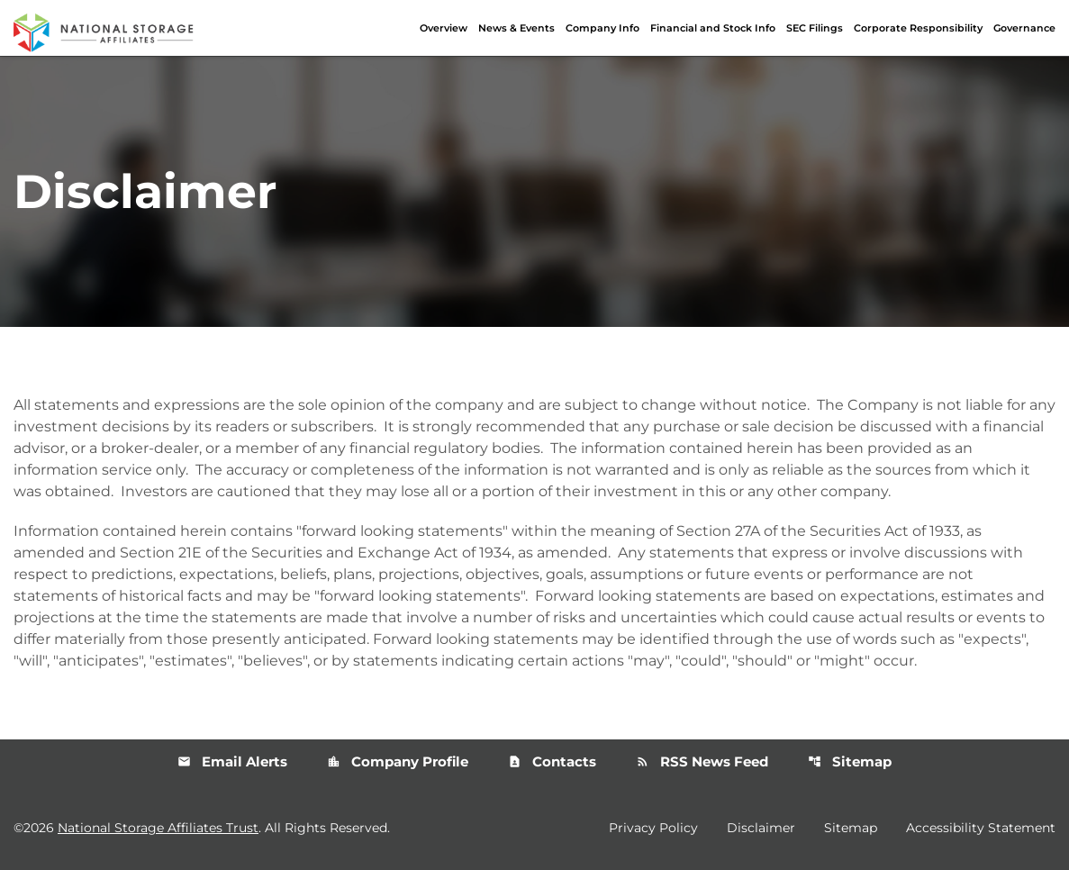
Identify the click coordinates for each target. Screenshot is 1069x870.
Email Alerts (232, 761)
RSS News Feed (702, 761)
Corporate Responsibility (918, 28)
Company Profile (397, 761)
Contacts (552, 761)
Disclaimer (761, 827)
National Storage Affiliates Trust (158, 828)
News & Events (516, 28)
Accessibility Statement (980, 827)
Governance (1024, 28)
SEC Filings (814, 28)
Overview (443, 28)
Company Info (602, 28)
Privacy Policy (653, 827)
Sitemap (850, 761)
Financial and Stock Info (712, 28)
